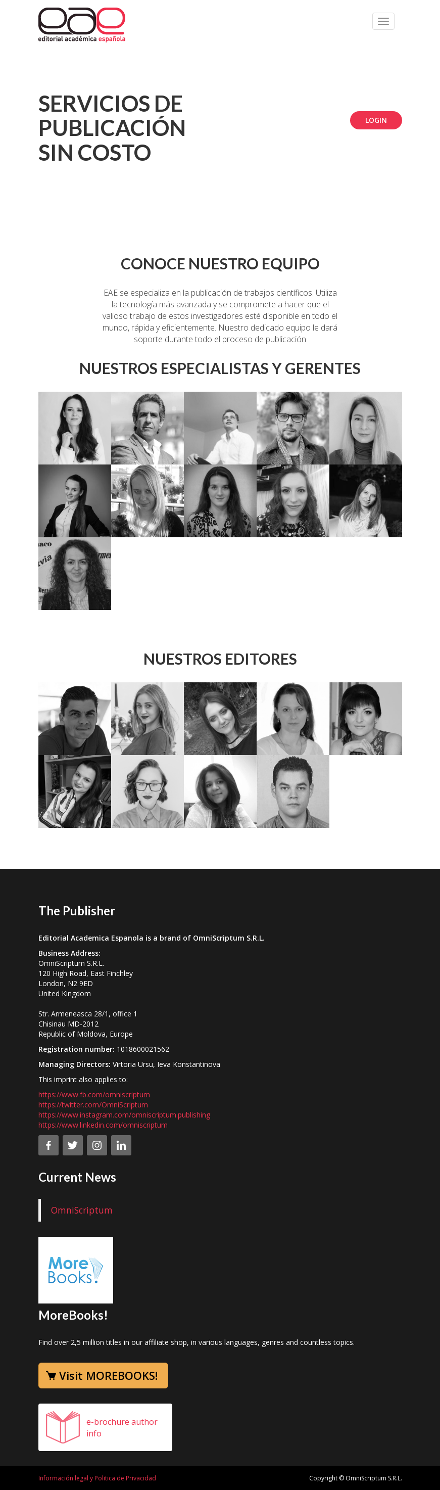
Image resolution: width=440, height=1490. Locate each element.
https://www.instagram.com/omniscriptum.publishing (124, 1115)
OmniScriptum (82, 1210)
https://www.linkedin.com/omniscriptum (103, 1125)
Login (376, 120)
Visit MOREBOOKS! (108, 1375)
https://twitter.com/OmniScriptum (93, 1104)
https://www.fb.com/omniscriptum (94, 1094)
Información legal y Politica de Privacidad (97, 1478)
